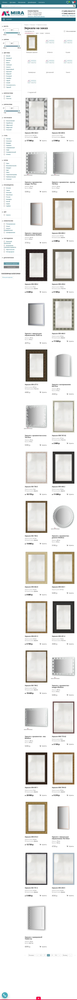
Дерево (7, 96)
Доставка (13, 2)
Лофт (6, 150)
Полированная (9, 224)
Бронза (7, 60)
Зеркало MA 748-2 (31, 685)
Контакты (42, 2)
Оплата (4, 2)
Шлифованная (9, 232)
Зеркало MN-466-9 (58, 333)
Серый (7, 80)
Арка (6, 163)
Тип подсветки (8, 238)
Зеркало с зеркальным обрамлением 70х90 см (33, 334)
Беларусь (8, 199)
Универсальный (10, 152)
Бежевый (8, 58)
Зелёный (8, 65)
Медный (7, 74)
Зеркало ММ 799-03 (59, 787)
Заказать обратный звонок (36, 16)
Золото (7, 67)
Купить (43, 140)
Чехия (7, 190)
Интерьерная (9, 252)
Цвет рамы (7, 53)
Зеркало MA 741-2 (31, 888)
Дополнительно (9, 257)
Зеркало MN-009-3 (58, 233)
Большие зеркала (7, 277)
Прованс (7, 145)
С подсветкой (32, 92)
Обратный (8, 125)
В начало (31, 955)
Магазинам (21, 2)
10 (56, 955)
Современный (9, 147)
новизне (47, 33)
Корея (7, 204)
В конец (65, 955)
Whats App (65, 15)
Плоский (7, 130)
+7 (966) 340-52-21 (68, 13)
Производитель (9, 185)
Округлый (8, 127)
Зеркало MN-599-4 (31, 284)
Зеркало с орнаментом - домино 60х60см (61, 537)
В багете (50, 52)
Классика (8, 141)
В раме (68, 52)
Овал (6, 172)
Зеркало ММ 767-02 (59, 435)
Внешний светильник (8, 242)
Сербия (7, 206)
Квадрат (7, 168)
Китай (7, 201)
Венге (7, 62)
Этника (7, 154)
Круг (6, 170)
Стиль (5, 135)
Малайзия (8, 195)
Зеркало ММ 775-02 (59, 736)
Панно (68, 72)
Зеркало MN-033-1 (58, 587)
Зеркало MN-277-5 (31, 384)
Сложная (7, 179)
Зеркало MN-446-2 (58, 487)
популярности (29, 33)
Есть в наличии (70, 31)
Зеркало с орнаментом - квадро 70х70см (34, 183)
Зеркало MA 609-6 (58, 133)
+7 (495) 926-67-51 (68, 11)
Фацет (7, 226)
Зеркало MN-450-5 (58, 888)
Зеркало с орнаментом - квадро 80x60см (61, 686)
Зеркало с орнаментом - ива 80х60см (35, 737)
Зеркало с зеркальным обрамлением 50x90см (33, 234)
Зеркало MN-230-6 (58, 284)
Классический (9, 121)
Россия (7, 197)
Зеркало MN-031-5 (31, 636)
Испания (7, 192)
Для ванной (50, 72)
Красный (8, 71)
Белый (7, 56)
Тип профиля (8, 117)
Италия (7, 188)
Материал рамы (8, 93)
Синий (7, 83)
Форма (6, 160)
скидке (42, 33)
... (70, 955)
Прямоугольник (10, 177)
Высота (6, 26)
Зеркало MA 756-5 (31, 487)
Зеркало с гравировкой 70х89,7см (33, 938)
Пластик (7, 98)
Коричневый (9, 69)
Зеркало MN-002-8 (31, 587)
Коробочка (8, 123)
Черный (7, 87)
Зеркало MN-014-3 (31, 837)
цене (37, 33)
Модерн (7, 143)
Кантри (7, 138)
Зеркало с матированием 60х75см (61, 385)
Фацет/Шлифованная (8, 229)
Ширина (6, 39)
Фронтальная (9, 249)
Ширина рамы (8, 104)
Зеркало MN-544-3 (31, 133)
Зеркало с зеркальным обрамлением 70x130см (61, 838)
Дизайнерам (32, 2)
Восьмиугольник (10, 165)
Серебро (7, 78)
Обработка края (8, 221)
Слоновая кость (10, 85)
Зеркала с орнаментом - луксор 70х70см (63, 183)
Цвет (5, 212)
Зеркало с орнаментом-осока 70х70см (35, 436)
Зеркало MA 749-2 (31, 536)
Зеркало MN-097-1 (31, 787)
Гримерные (31, 72)
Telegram (72, 15)
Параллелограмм (10, 174)
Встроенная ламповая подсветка (10, 246)
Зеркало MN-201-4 (58, 636)
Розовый (8, 76)
